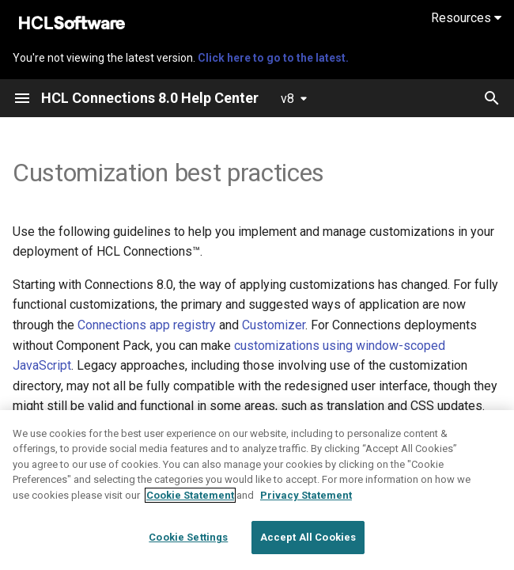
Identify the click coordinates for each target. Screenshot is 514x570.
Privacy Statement (306, 521)
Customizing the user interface (263, 426)
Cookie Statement (190, 521)
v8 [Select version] (287, 98)
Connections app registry (146, 324)
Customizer (273, 324)
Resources (466, 17)
